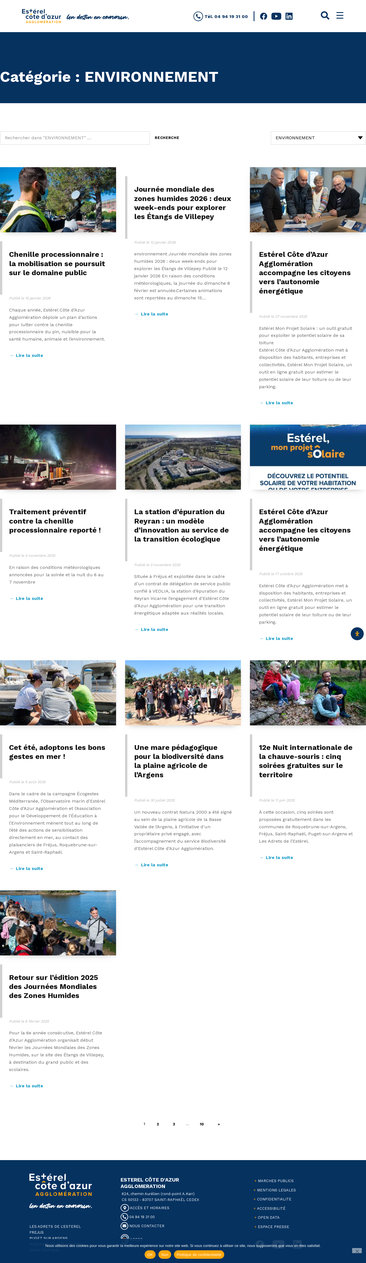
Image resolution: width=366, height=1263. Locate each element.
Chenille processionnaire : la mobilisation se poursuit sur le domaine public (57, 263)
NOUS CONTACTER (142, 1226)
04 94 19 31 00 (138, 1217)
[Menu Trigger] (340, 15)
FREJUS (36, 1232)
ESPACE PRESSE (273, 1227)
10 (205, 1123)
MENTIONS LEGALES (276, 1190)
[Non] (357, 1250)
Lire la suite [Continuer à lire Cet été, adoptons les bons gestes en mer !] (29, 868)
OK (150, 1255)
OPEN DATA (269, 1217)
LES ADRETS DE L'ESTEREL (55, 1226)
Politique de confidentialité (199, 1255)
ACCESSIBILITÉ (271, 1208)
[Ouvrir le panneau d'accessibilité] (357, 633)
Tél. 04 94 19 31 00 (220, 16)
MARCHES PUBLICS (276, 1181)
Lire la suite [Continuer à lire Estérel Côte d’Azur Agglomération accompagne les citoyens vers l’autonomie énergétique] (279, 402)
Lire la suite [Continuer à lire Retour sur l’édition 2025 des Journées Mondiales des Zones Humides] (29, 1085)
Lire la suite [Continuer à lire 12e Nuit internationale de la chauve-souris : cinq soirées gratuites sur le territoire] (279, 857)
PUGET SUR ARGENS (48, 1238)
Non (164, 1255)
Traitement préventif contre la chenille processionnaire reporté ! (55, 520)
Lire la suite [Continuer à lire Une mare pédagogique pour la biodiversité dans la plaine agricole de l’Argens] (154, 864)
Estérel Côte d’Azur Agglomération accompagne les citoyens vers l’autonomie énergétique (305, 272)
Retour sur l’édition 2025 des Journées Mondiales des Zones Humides (53, 986)
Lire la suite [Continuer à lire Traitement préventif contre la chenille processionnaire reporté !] (29, 598)
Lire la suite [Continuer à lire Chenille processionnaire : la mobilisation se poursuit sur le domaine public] (29, 355)
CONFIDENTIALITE (274, 1199)
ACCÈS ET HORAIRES (145, 1208)
